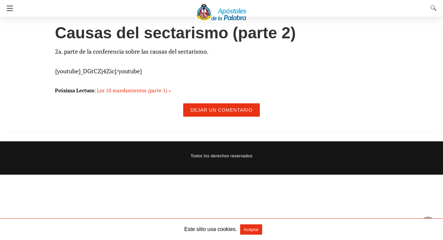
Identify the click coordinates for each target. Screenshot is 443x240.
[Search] (432, 8)
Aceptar (251, 229)
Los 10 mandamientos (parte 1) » (134, 90)
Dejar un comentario (222, 110)
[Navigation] (8, 8)
